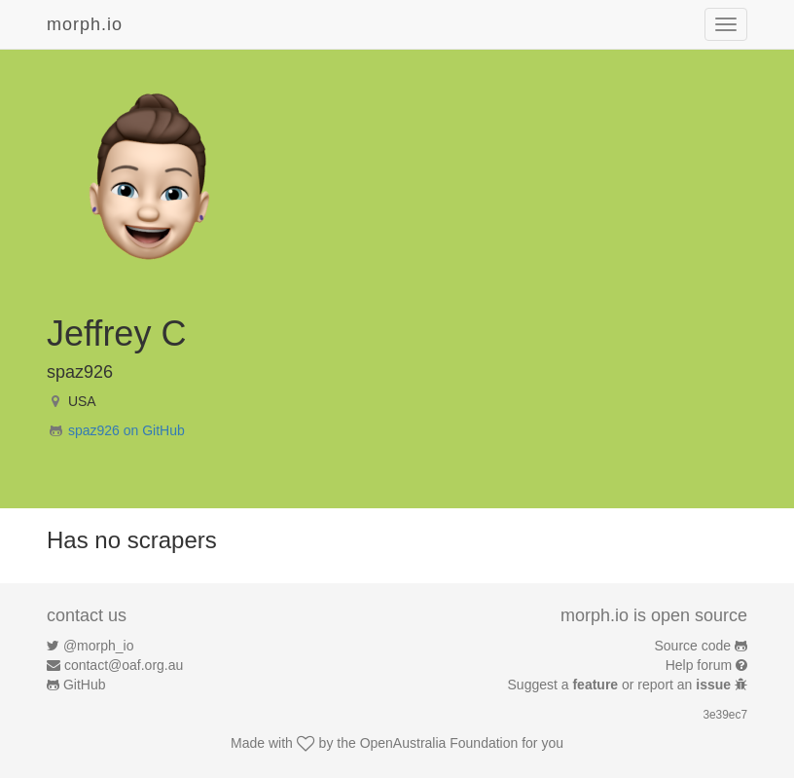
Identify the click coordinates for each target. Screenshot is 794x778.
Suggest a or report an (621, 684)
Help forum (699, 665)
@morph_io (98, 645)
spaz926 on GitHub (126, 430)
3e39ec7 (725, 715)
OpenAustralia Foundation (439, 743)
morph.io (85, 24)
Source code (693, 645)
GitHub (84, 684)
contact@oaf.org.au (123, 665)
